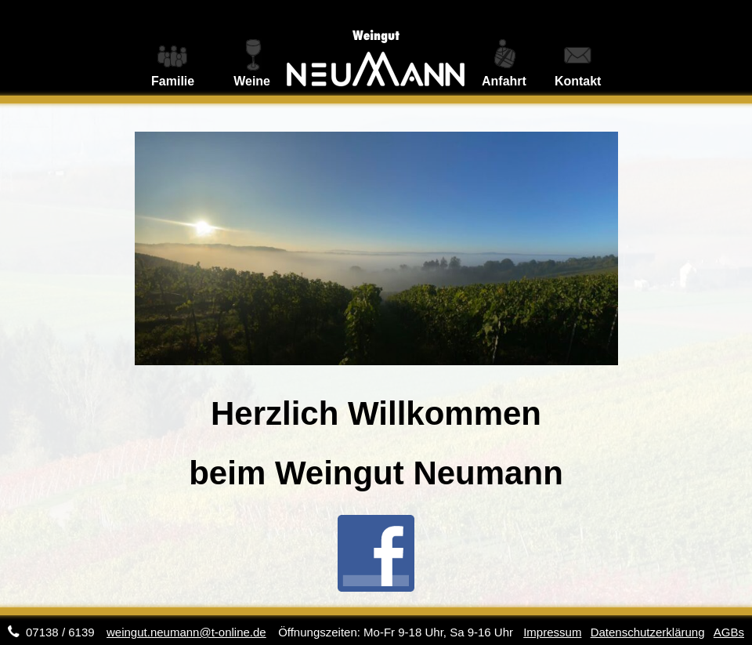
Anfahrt (504, 81)
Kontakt (578, 81)
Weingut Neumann (376, 48)
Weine (251, 81)
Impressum (552, 632)
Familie (172, 81)
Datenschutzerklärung (648, 632)
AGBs (729, 632)
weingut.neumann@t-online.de (186, 632)
